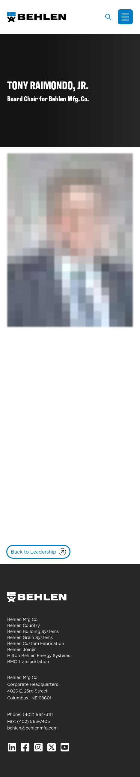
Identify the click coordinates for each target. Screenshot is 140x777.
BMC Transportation (28, 662)
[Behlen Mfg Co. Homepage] (37, 16)
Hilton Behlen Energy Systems (38, 656)
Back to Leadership (33, 551)
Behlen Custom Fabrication (35, 643)
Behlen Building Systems (33, 631)
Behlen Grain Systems (30, 637)
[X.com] (52, 747)
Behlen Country (23, 625)
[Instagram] (38, 747)
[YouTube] (65, 747)
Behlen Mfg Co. (22, 619)
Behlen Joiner (21, 649)
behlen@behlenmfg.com (32, 728)
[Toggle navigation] (125, 16)
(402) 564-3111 (38, 714)
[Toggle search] (108, 17)
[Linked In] (12, 747)
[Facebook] (25, 747)
